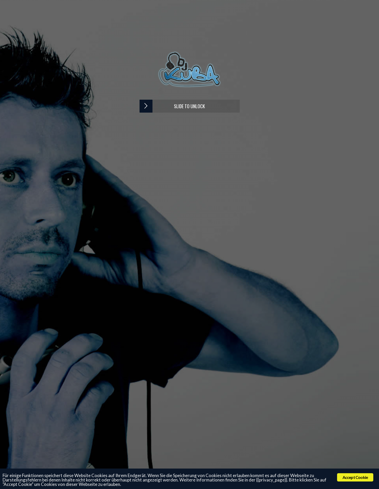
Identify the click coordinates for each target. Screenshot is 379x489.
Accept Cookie (355, 477)
